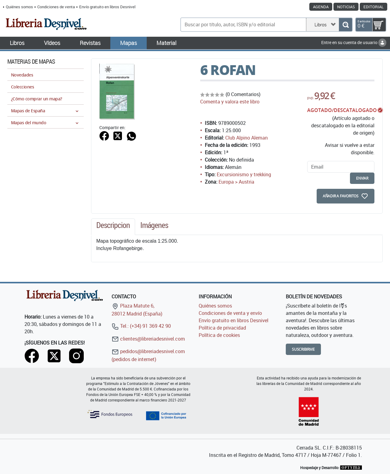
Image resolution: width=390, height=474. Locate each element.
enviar (362, 178)
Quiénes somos (19, 6)
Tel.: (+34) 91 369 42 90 (141, 326)
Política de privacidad (222, 327)
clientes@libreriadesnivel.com (148, 338)
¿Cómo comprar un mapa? (36, 99)
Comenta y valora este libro (229, 101)
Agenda (321, 6)
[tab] (113, 226)
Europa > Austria (236, 181)
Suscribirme (303, 349)
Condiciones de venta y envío (230, 313)
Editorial (373, 6)
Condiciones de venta (56, 6)
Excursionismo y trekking (244, 174)
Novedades (22, 75)
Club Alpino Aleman (246, 137)
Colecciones (22, 87)
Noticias (346, 6)
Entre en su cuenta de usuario (353, 42)
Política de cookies (219, 335)
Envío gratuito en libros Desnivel (107, 6)
